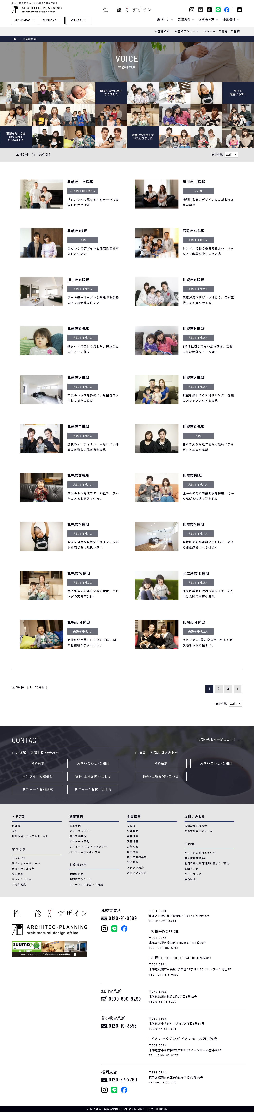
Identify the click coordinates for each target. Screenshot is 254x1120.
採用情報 (132, 852)
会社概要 (132, 831)
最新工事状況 (77, 836)
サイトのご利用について (200, 853)
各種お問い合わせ (196, 826)
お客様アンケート (80, 879)
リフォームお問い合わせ (93, 789)
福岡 (14, 831)
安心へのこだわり (23, 869)
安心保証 (17, 874)
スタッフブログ (137, 873)
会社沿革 (132, 836)
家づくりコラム (22, 879)
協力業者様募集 (137, 857)
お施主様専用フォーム (199, 831)
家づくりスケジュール (26, 863)
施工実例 (75, 826)
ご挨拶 (131, 826)
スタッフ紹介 (135, 868)
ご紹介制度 (19, 884)
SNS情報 (132, 862)
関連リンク (192, 869)
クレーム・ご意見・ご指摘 (86, 884)
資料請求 (38, 763)
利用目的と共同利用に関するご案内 (207, 863)
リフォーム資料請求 (37, 789)
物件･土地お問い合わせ (93, 776)
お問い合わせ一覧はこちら (217, 740)
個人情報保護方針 (196, 858)
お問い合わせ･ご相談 (93, 763)
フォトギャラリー (80, 831)
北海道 (16, 826)
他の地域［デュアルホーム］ (30, 836)
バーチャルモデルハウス (84, 852)
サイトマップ (193, 874)
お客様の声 (76, 874)
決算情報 (132, 841)
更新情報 (190, 879)
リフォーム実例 (79, 841)
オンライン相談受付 (37, 776)
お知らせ (132, 847)
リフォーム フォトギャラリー (88, 847)
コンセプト (19, 858)
